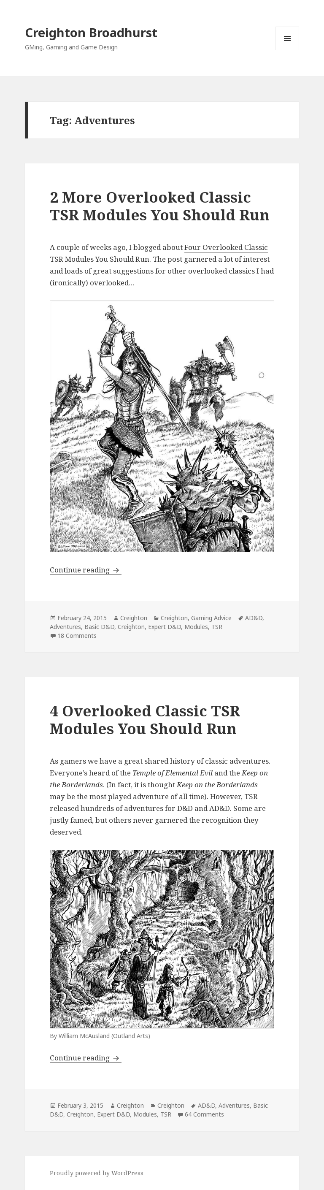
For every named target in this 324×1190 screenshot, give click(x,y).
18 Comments (77, 636)
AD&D (253, 618)
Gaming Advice (211, 618)
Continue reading (86, 570)
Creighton (133, 618)
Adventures (65, 627)
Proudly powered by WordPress (96, 1173)
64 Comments (204, 1114)
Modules (196, 627)
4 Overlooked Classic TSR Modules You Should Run (145, 719)
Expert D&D (164, 627)
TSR (216, 627)
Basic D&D (99, 627)
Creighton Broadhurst (91, 32)
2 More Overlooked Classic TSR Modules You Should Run (160, 206)
